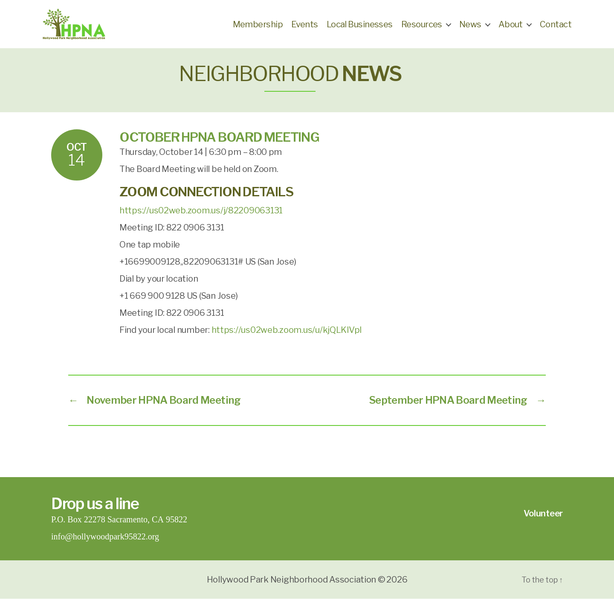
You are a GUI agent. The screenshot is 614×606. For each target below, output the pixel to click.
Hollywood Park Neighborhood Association (291, 587)
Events (304, 28)
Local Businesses (360, 28)
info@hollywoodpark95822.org (105, 544)
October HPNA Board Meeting (219, 144)
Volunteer (543, 521)
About (510, 28)
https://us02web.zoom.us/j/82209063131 (201, 218)
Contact (555, 28)
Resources (421, 28)
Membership (258, 28)
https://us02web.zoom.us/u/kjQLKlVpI (286, 337)
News (470, 28)
